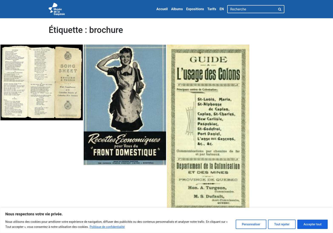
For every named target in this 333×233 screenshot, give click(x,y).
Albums (177, 9)
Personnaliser (251, 224)
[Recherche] (251, 9)
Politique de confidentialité (107, 227)
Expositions (195, 9)
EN (222, 9)
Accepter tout (312, 224)
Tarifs (211, 9)
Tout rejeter (281, 224)
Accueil (162, 9)
